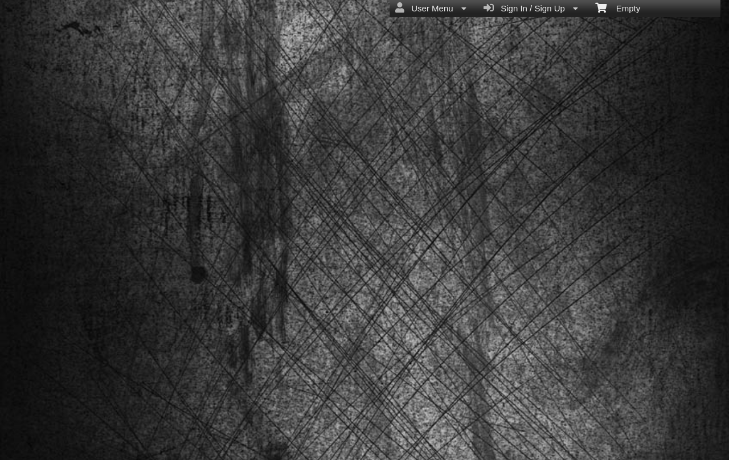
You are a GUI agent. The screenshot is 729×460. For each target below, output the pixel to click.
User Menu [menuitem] (430, 8)
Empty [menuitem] (617, 7)
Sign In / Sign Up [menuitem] (531, 8)
